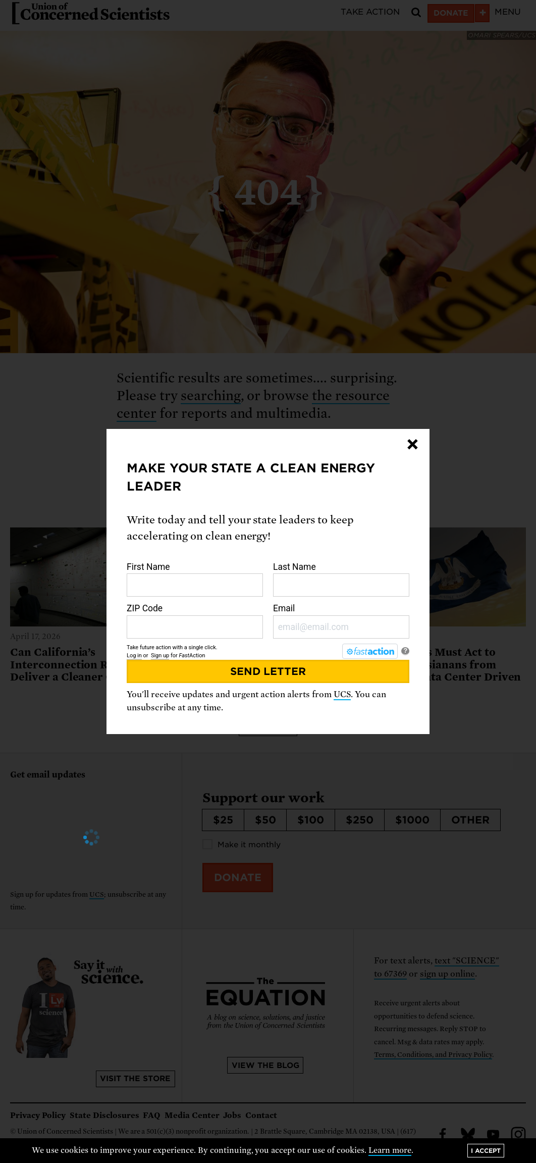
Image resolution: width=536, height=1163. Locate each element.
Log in (134, 655)
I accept (486, 1150)
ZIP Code (195, 621)
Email (341, 621)
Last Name (341, 579)
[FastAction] (370, 651)
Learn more (389, 1150)
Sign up (160, 655)
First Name (195, 579)
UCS (342, 694)
